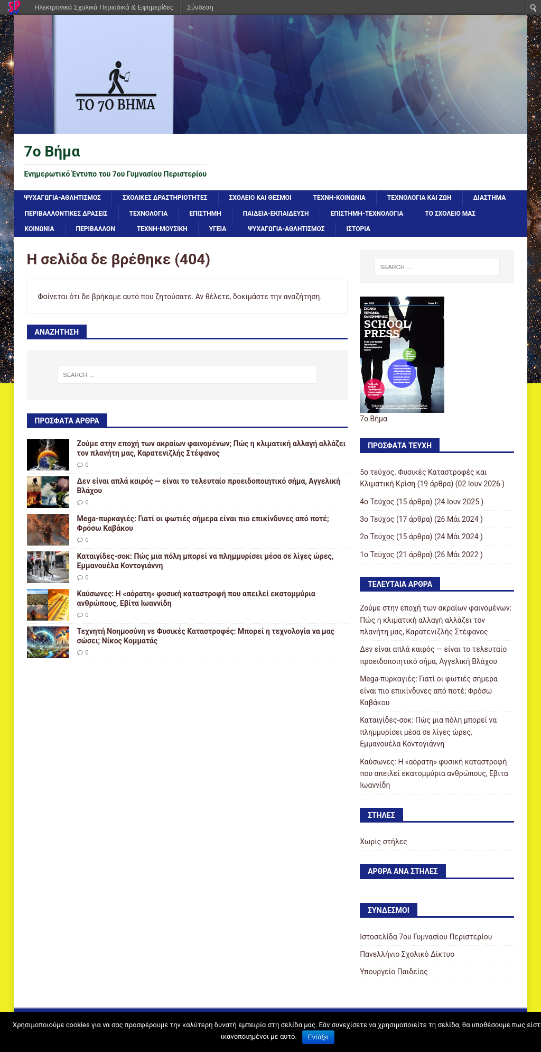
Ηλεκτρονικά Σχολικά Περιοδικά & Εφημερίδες (103, 7)
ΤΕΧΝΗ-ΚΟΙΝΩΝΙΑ (339, 197)
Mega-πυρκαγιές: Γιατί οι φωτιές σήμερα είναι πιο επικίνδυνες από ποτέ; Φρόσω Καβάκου (429, 691)
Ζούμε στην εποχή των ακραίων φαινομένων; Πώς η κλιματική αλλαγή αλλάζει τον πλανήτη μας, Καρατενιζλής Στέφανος (435, 620)
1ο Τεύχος (377, 554)
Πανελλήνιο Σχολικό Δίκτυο (407, 954)
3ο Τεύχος (377, 519)
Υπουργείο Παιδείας (394, 971)
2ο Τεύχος (377, 536)
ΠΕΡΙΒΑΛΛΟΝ (95, 229)
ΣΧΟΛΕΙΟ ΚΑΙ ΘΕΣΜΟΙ (260, 197)
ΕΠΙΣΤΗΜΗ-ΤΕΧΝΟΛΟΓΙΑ (367, 213)
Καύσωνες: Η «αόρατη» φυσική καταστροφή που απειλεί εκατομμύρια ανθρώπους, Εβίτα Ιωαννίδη (434, 774)
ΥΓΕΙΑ (218, 229)
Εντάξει (318, 1037)
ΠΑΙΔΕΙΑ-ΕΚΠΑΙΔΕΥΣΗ (276, 213)
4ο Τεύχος (377, 501)
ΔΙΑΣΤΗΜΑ (489, 197)
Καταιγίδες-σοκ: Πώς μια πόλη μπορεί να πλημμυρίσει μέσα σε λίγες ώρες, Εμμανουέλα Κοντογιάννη (428, 732)
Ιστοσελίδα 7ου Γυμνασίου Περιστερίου (426, 937)
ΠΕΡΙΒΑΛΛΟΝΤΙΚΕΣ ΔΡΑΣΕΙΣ (66, 213)
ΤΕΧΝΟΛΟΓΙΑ (148, 213)
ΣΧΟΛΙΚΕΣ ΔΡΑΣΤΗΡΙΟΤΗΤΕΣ (165, 197)
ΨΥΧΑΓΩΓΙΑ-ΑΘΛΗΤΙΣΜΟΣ (62, 197)
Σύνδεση (200, 7)
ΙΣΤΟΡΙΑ (358, 229)
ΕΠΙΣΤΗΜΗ (205, 213)
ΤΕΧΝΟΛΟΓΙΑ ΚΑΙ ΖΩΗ (419, 197)
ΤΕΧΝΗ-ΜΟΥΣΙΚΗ (162, 229)
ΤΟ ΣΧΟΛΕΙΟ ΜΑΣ (450, 213)
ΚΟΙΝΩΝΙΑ (39, 229)
